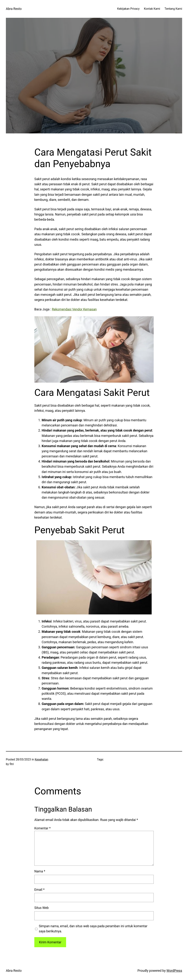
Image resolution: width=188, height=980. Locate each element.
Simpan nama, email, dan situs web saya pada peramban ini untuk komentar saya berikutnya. (93, 928)
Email (39, 889)
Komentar (42, 828)
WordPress (174, 970)
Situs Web (41, 908)
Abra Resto (14, 9)
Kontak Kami (152, 8)
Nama (39, 871)
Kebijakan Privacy (128, 8)
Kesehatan (41, 759)
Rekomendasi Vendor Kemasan (74, 309)
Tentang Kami (173, 8)
